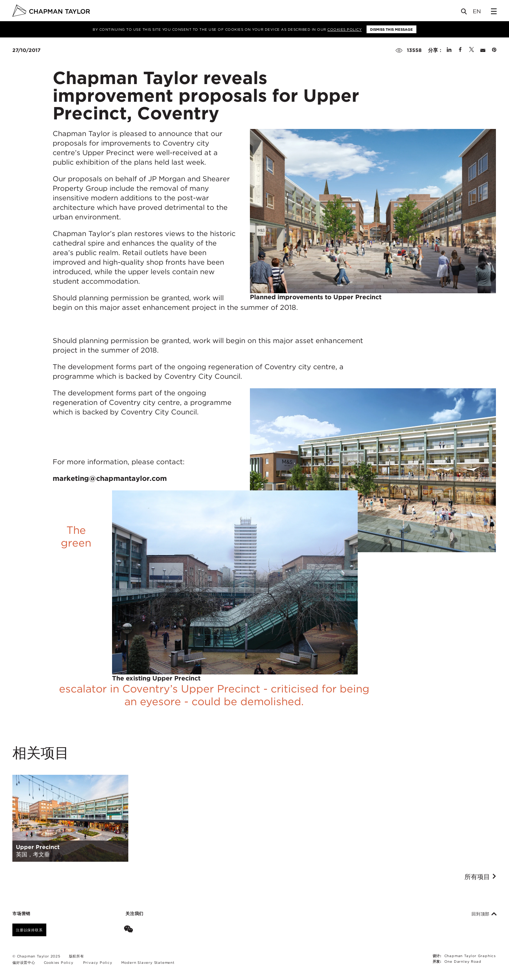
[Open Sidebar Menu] (494, 11)
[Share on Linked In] (449, 50)
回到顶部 (484, 914)
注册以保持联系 (29, 930)
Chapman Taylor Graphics (470, 956)
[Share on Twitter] (471, 50)
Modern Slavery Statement (148, 962)
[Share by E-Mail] (482, 50)
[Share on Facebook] (460, 50)
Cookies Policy (344, 29)
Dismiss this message (391, 29)
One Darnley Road (462, 961)
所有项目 (480, 877)
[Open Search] (464, 12)
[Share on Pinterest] (494, 50)
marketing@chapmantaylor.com (110, 478)
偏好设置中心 (23, 962)
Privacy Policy (97, 962)
